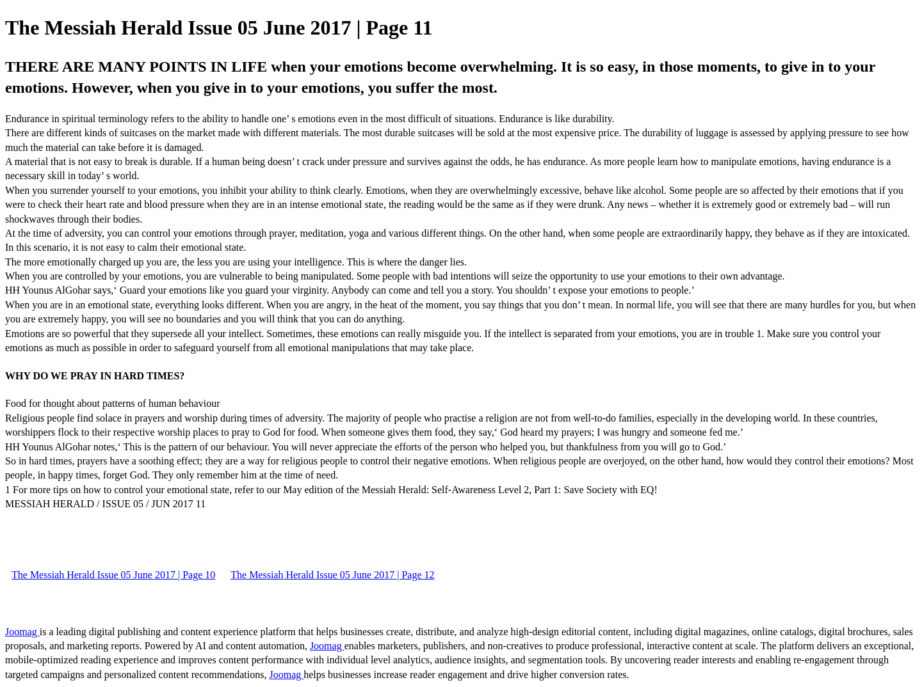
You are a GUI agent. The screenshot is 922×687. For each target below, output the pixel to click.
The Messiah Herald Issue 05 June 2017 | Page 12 (332, 574)
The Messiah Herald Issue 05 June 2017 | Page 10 (113, 574)
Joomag (22, 631)
